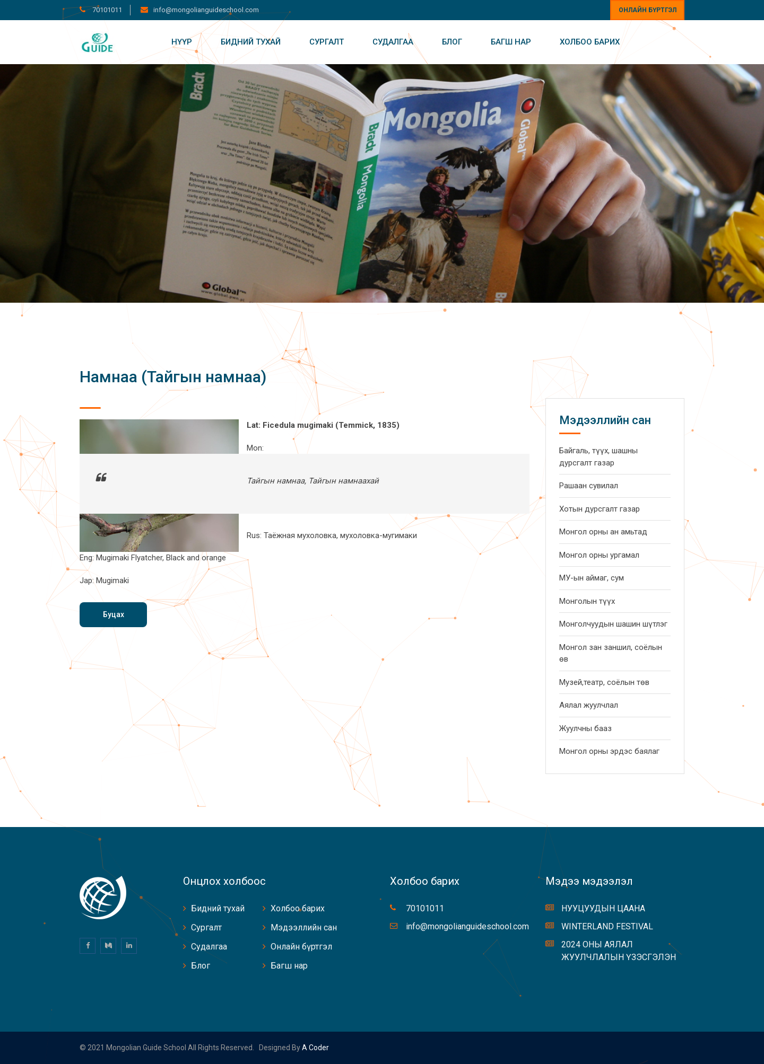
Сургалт (326, 42)
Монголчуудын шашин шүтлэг (613, 624)
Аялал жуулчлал (588, 705)
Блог (452, 42)
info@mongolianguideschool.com (206, 10)
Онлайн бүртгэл (647, 10)
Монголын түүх (587, 601)
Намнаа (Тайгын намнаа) (173, 376)
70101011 (106, 10)
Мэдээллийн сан (304, 927)
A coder (314, 1047)
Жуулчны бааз (585, 728)
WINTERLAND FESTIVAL (607, 926)
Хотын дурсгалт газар (599, 509)
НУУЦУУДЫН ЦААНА (603, 908)
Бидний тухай (251, 42)
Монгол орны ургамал (599, 555)
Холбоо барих (590, 42)
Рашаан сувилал (588, 485)
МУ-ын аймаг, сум (591, 578)
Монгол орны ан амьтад (603, 532)
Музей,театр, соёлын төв (604, 682)
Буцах (113, 614)
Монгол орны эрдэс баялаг (609, 751)
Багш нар (511, 42)
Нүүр (181, 42)
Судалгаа (392, 42)
